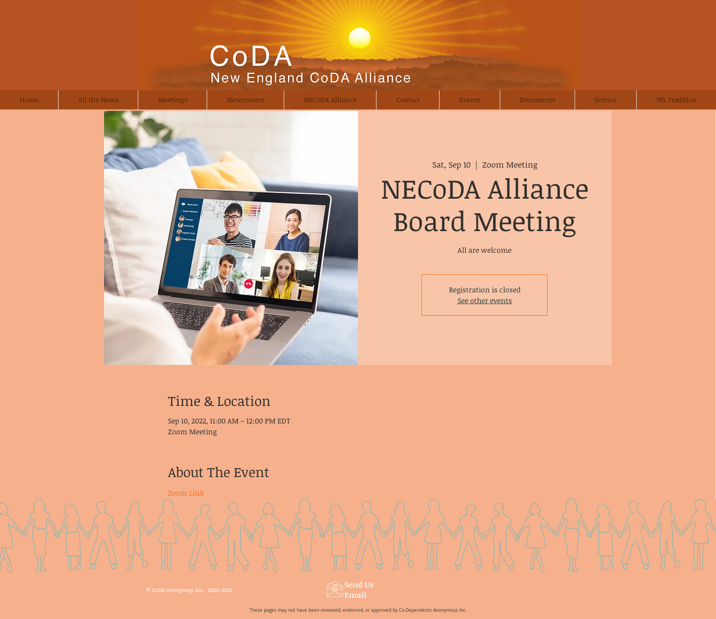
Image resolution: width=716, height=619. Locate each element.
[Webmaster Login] (537, 588)
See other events (485, 300)
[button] (245, 99)
